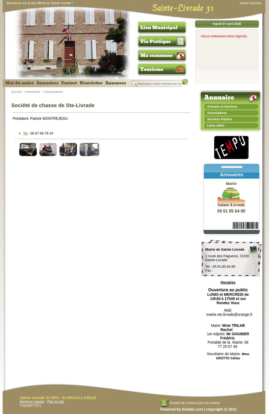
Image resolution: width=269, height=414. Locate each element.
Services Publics (219, 119)
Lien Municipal (159, 27)
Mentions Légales (32, 401)
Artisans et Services (222, 106)
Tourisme (151, 69)
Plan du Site (55, 401)
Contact (69, 83)
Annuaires (48, 83)
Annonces (115, 83)
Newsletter (91, 83)
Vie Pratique (155, 41)
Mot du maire (19, 83)
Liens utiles (216, 125)
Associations (54, 91)
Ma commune (156, 55)
